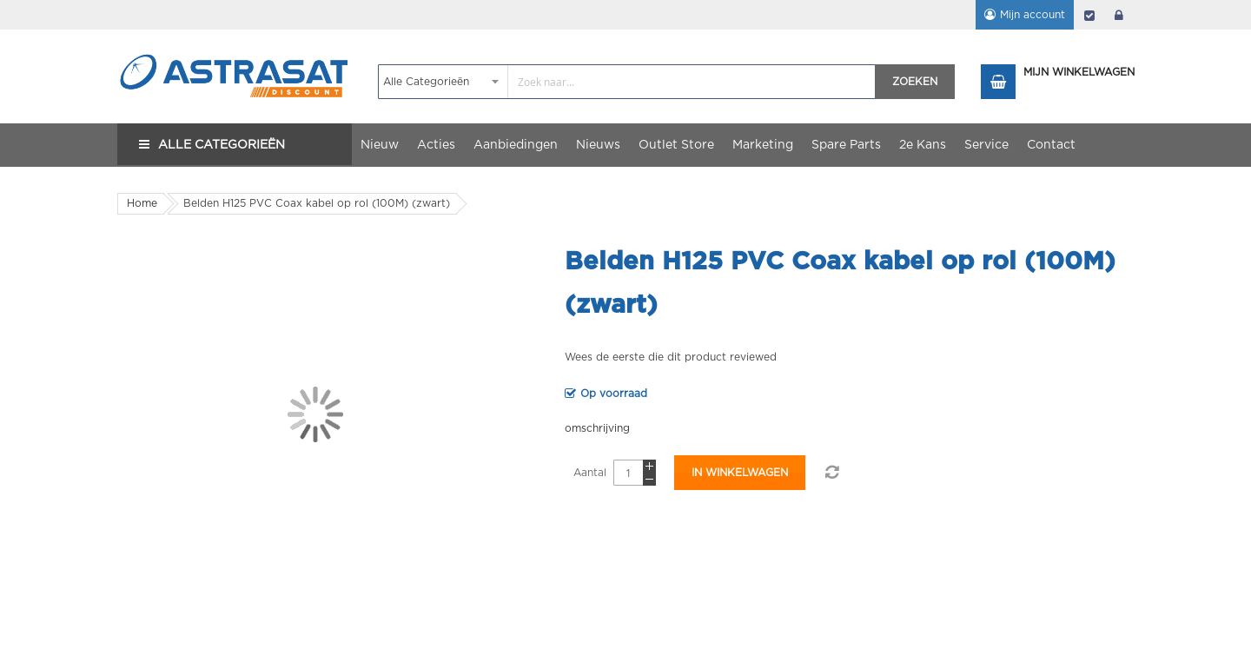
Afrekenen (1089, 15)
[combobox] (627, 81)
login (1119, 15)
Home (142, 203)
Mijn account (1032, 15)
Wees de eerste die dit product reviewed (671, 357)
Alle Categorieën (221, 145)
